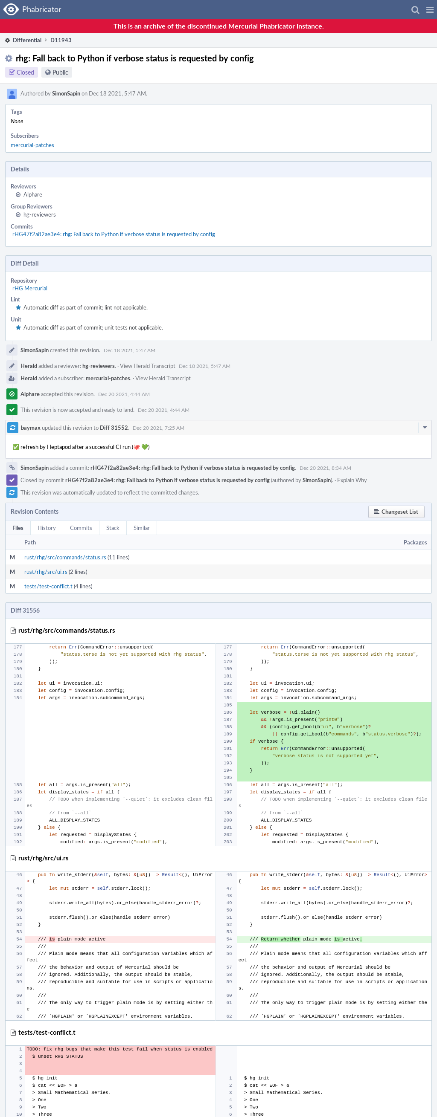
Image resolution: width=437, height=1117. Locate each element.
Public (60, 72)
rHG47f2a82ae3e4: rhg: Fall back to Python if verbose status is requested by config (113, 234)
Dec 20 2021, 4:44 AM (124, 394)
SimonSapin (66, 93)
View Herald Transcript (147, 366)
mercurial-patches (32, 145)
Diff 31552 (114, 427)
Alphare (32, 194)
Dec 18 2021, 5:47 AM (129, 350)
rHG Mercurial (29, 288)
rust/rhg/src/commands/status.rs (65, 557)
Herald (28, 366)
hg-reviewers (39, 214)
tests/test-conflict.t (48, 586)
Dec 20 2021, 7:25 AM (158, 427)
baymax (31, 427)
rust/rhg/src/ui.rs (45, 572)
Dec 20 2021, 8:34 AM (325, 467)
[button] (430, 9)
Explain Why (352, 480)
